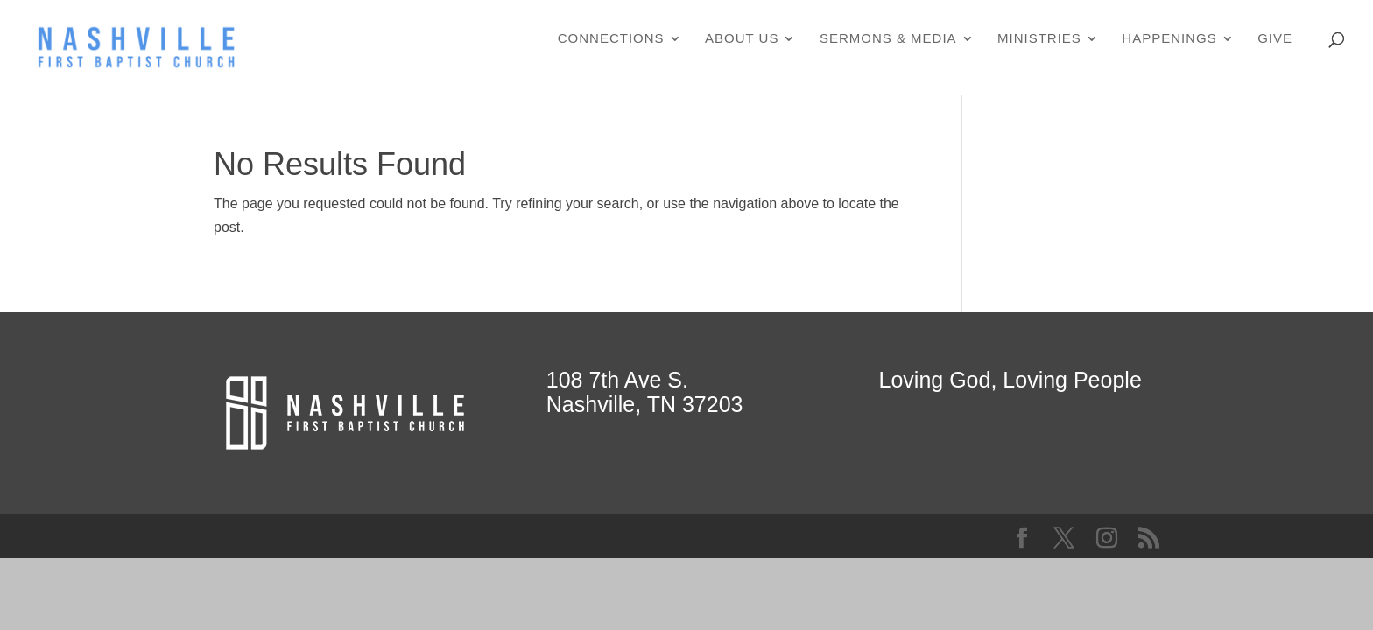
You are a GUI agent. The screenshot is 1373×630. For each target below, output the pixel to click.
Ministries (1039, 39)
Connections (611, 39)
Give (1274, 39)
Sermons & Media (888, 39)
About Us (741, 39)
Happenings (1169, 39)
